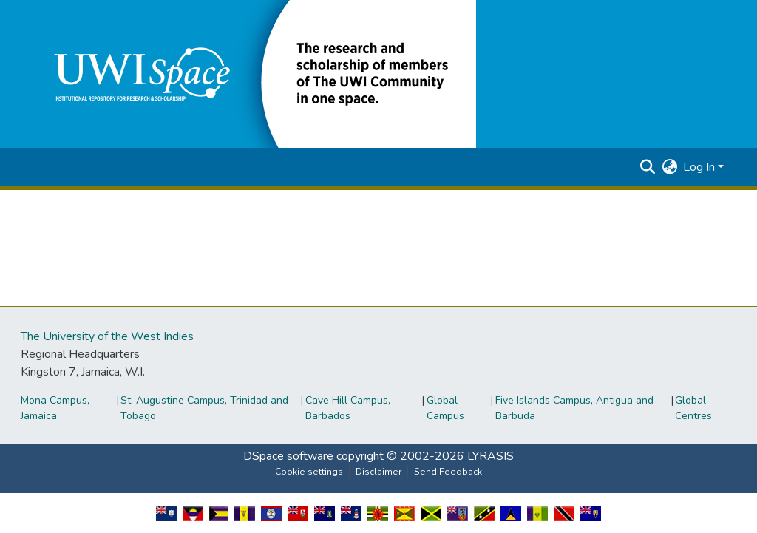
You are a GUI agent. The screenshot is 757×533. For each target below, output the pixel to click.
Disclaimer (378, 472)
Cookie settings (309, 472)
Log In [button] (700, 167)
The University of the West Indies (107, 336)
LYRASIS (490, 456)
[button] (254, 73)
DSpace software (288, 456)
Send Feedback (448, 472)
